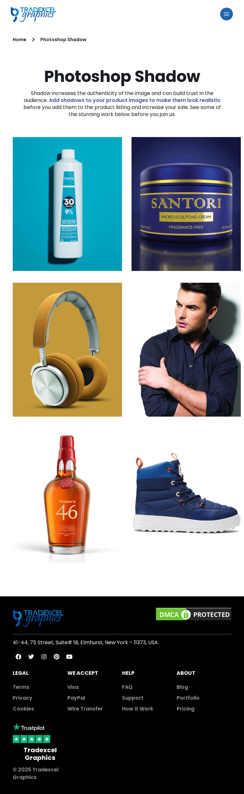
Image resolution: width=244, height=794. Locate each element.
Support (132, 698)
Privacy (22, 698)
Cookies (23, 708)
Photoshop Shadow (63, 39)
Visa (72, 687)
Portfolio (188, 698)
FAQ (127, 687)
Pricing (185, 708)
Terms (21, 687)
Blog (182, 687)
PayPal (76, 698)
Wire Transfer (85, 708)
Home (19, 39)
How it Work (137, 708)
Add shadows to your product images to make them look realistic (134, 100)
